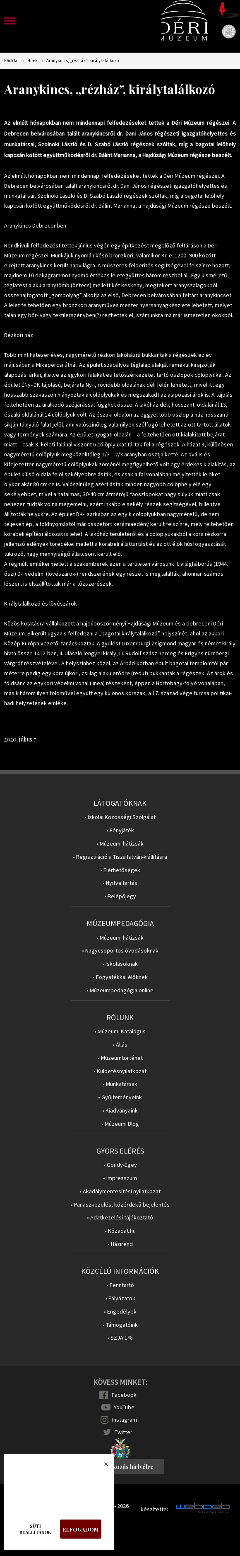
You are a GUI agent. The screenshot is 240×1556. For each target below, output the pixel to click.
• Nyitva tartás (120, 883)
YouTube (124, 1407)
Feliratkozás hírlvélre (124, 1467)
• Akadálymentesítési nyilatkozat (120, 1191)
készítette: (154, 1509)
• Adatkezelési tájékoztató (120, 1217)
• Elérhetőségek (120, 870)
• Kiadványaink (120, 1110)
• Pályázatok (120, 1298)
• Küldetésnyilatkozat (120, 1071)
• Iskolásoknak (120, 963)
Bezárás (101, 1466)
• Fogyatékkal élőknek (120, 977)
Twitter (123, 1432)
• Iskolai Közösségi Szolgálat (120, 817)
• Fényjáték (120, 830)
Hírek (32, 60)
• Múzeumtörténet (120, 1058)
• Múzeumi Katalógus (120, 1031)
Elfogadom (80, 1529)
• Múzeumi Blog (120, 1123)
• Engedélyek (120, 1311)
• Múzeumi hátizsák (120, 843)
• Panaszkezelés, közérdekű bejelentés (120, 1204)
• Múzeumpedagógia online (120, 990)
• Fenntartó (120, 1285)
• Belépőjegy (120, 896)
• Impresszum (120, 1178)
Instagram (124, 1419)
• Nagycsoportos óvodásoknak (120, 950)
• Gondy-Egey (120, 1164)
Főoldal (11, 60)
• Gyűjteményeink (120, 1097)
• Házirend (120, 1244)
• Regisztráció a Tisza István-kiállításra (120, 856)
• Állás (120, 1044)
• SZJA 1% (120, 1337)
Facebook (124, 1394)
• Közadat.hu (120, 1230)
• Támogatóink (120, 1324)
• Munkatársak (120, 1084)
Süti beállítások (35, 1529)
